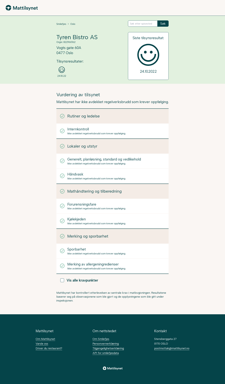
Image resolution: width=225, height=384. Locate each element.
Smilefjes (61, 24)
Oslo (72, 24)
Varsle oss (42, 343)
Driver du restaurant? (49, 348)
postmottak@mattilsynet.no (171, 348)
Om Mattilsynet (45, 338)
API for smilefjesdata (105, 353)
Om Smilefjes (100, 338)
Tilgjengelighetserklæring (108, 348)
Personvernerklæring (105, 343)
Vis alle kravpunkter (79, 280)
